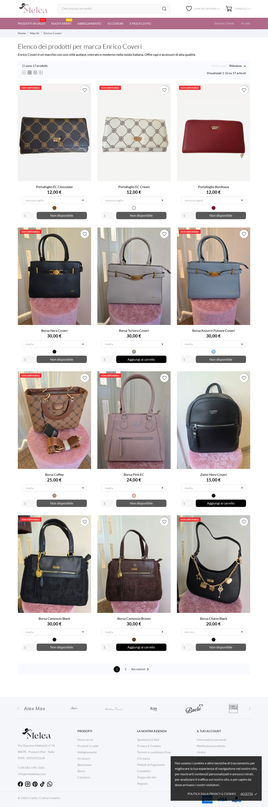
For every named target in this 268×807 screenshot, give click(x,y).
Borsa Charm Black (213, 618)
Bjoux (81, 771)
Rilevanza (235, 66)
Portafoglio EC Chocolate (54, 187)
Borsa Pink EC (134, 474)
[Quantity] (28, 215)
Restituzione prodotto (211, 746)
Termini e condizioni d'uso (154, 752)
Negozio (142, 783)
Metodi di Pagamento (151, 764)
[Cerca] (114, 9)
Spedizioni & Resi (148, 739)
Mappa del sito (146, 777)
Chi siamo (143, 758)
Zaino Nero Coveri (213, 474)
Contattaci (144, 771)
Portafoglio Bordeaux (213, 187)
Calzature (83, 777)
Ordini (201, 752)
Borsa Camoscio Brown (134, 618)
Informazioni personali (211, 739)
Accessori (115, 23)
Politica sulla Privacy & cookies (212, 794)
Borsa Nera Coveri (54, 330)
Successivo (140, 669)
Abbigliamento (89, 23)
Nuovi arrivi (61, 21)
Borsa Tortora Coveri (134, 330)
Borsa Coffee (54, 474)
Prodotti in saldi (32, 21)
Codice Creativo (49, 798)
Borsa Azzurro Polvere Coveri (213, 330)
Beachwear (84, 764)
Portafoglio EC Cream (134, 187)
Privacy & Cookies (149, 746)
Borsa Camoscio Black (54, 618)
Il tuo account (209, 731)
